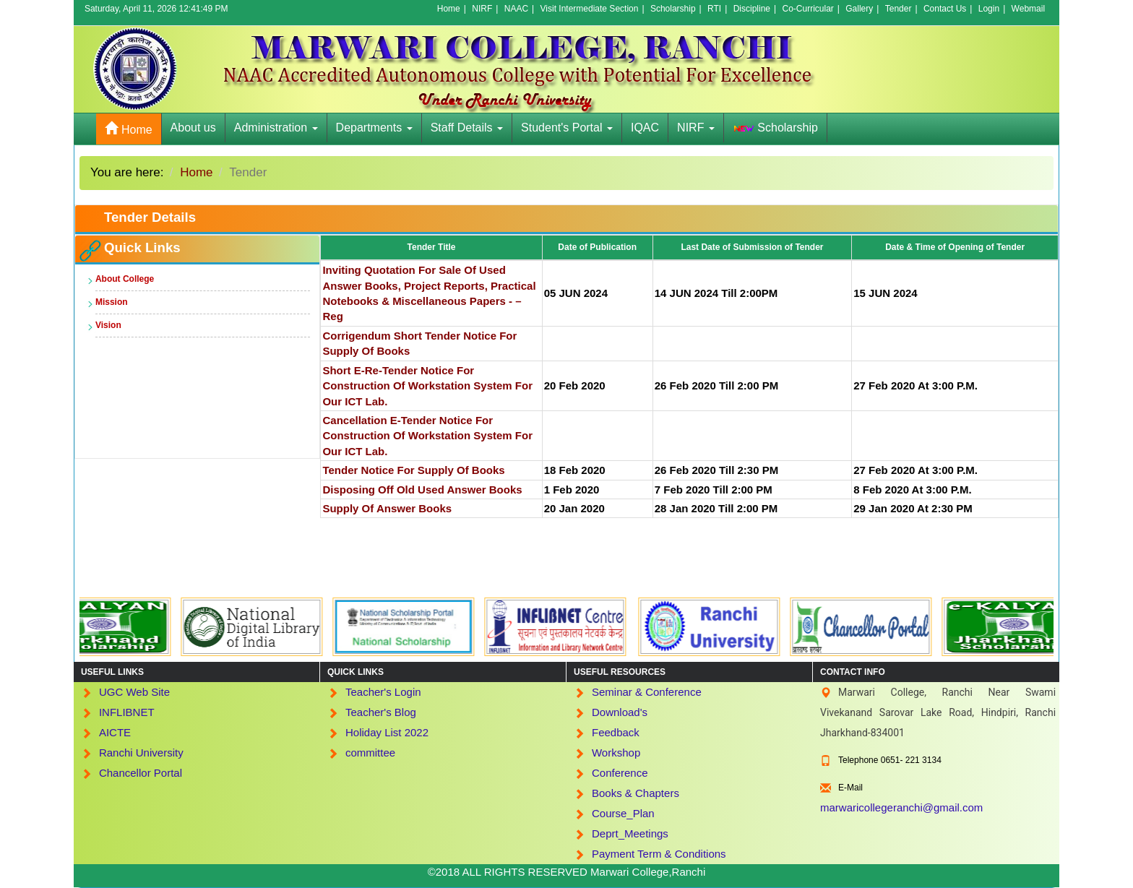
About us (193, 127)
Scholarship (673, 9)
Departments (374, 127)
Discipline (751, 9)
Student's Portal (567, 127)
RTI (714, 9)
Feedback (615, 732)
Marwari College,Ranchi (647, 872)
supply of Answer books (387, 508)
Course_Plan (623, 813)
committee (370, 752)
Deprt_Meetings (630, 833)
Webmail (1028, 9)
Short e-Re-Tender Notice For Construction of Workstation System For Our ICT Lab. (427, 386)
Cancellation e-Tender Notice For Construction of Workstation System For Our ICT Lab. (427, 435)
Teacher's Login (383, 692)
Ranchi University (141, 752)
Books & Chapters (635, 793)
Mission (111, 302)
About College (124, 279)
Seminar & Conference (647, 692)
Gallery (859, 9)
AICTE (115, 732)
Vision (108, 325)
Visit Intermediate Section (589, 9)
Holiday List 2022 (386, 732)
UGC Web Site (134, 692)
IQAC (645, 127)
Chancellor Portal (140, 773)
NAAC (516, 9)
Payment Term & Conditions (659, 854)
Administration (276, 127)
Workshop (616, 752)
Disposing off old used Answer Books (422, 489)
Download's (619, 712)
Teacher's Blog (380, 712)
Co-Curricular (807, 9)
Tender (898, 9)
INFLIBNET (127, 712)
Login (988, 9)
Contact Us (944, 9)
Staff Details (467, 127)
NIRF (482, 9)
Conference (620, 773)
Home (448, 9)
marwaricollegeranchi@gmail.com (901, 807)
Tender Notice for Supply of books (413, 470)
